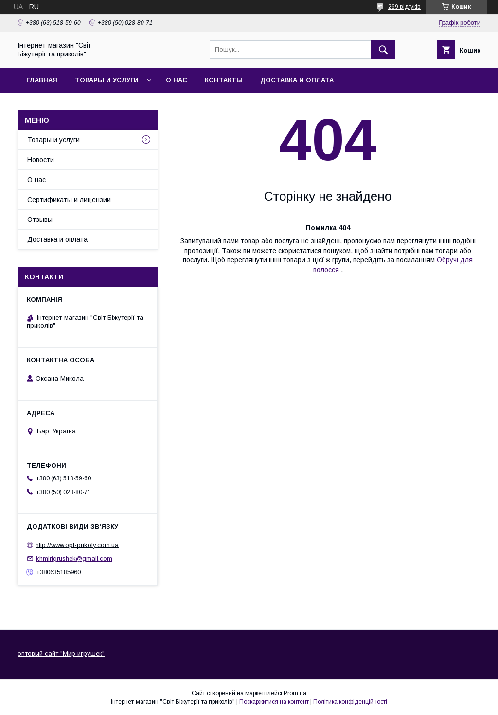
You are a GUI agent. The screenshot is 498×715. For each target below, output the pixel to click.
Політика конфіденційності (350, 701)
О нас (176, 80)
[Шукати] (383, 49)
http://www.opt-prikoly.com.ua (77, 544)
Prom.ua (295, 693)
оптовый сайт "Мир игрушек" (61, 653)
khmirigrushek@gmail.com (74, 558)
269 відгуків (404, 6)
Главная (41, 80)
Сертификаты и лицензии (69, 199)
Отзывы (40, 219)
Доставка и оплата (297, 80)
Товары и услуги (107, 80)
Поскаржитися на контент (274, 701)
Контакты (224, 80)
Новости (40, 160)
